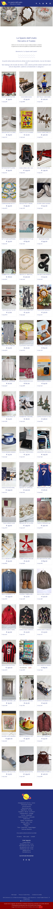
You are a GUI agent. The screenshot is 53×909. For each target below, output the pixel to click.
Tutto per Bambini (26, 829)
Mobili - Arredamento (26, 820)
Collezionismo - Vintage (26, 813)
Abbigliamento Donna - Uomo (26, 803)
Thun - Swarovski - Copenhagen (26, 827)
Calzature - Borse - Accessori (26, 811)
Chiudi (40, 907)
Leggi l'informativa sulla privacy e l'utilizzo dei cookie (24, 907)
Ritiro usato (26, 836)
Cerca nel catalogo (26, 784)
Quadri (26, 825)
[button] (4, 13)
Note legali (14, 894)
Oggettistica (26, 824)
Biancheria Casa (26, 808)
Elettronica (26, 818)
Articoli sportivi (26, 806)
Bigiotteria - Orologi (26, 810)
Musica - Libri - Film (26, 822)
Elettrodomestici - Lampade (26, 817)
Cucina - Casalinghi (26, 815)
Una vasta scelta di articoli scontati (26, 833)
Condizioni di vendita (37, 894)
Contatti (33, 836)
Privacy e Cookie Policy (24, 894)
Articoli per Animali (26, 804)
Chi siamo (19, 836)
